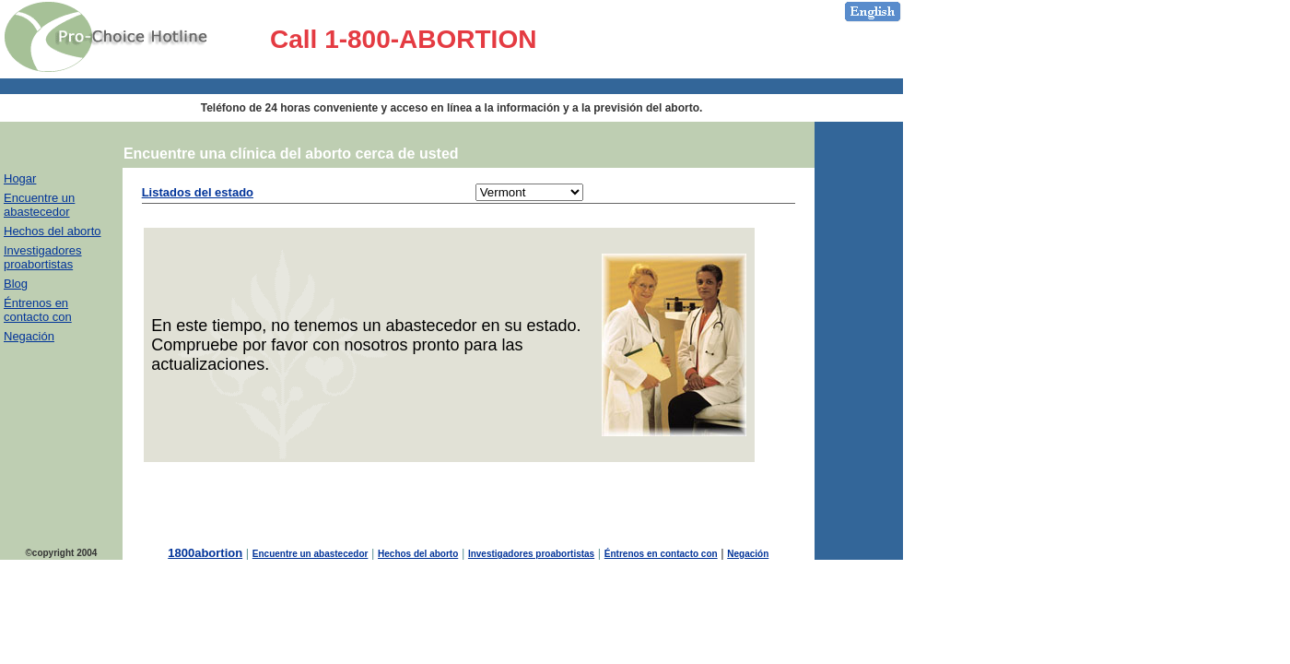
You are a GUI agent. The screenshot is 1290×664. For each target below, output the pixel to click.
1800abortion (205, 553)
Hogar (20, 178)
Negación (29, 336)
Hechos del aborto (52, 231)
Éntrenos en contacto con (38, 310)
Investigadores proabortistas (43, 257)
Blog (16, 283)
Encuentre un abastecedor (39, 205)
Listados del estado (197, 192)
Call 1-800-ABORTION (403, 39)
